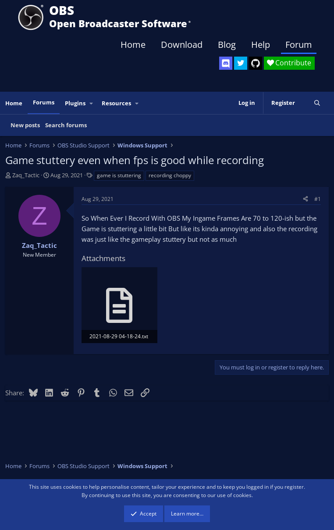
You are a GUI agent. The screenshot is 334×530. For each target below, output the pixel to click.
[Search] (317, 103)
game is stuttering (119, 175)
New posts (25, 125)
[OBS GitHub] (255, 63)
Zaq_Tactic (25, 175)
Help (260, 44)
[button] (91, 103)
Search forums (66, 125)
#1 (317, 199)
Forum (298, 44)
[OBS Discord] (225, 63)
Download (182, 44)
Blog (227, 44)
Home (133, 44)
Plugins (75, 103)
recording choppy (170, 175)
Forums (43, 102)
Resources (116, 103)
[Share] (305, 198)
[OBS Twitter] (240, 63)
